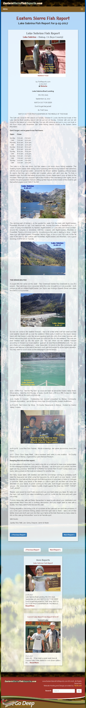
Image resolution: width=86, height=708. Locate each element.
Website (44, 86)
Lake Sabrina (29, 37)
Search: (48, 691)
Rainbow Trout (43, 75)
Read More (30, 606)
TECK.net (78, 686)
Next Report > (69, 535)
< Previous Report (18, 535)
